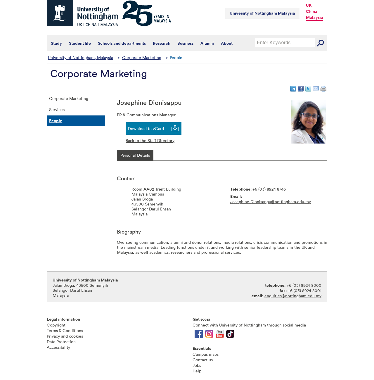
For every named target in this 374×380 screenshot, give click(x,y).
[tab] (135, 155)
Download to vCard (146, 128)
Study (56, 43)
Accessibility (58, 347)
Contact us (203, 359)
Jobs (197, 365)
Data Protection (61, 341)
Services (57, 109)
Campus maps (206, 354)
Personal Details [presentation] (135, 155)
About (227, 43)
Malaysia (314, 17)
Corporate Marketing (141, 57)
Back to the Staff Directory (150, 140)
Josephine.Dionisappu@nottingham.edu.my (270, 201)
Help (197, 371)
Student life (80, 43)
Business (185, 43)
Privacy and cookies (65, 336)
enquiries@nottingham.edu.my (292, 295)
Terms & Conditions (65, 330)
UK (309, 5)
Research (161, 43)
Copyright (56, 325)
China (311, 11)
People (55, 121)
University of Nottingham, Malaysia (80, 57)
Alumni (207, 43)
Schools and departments (122, 43)
